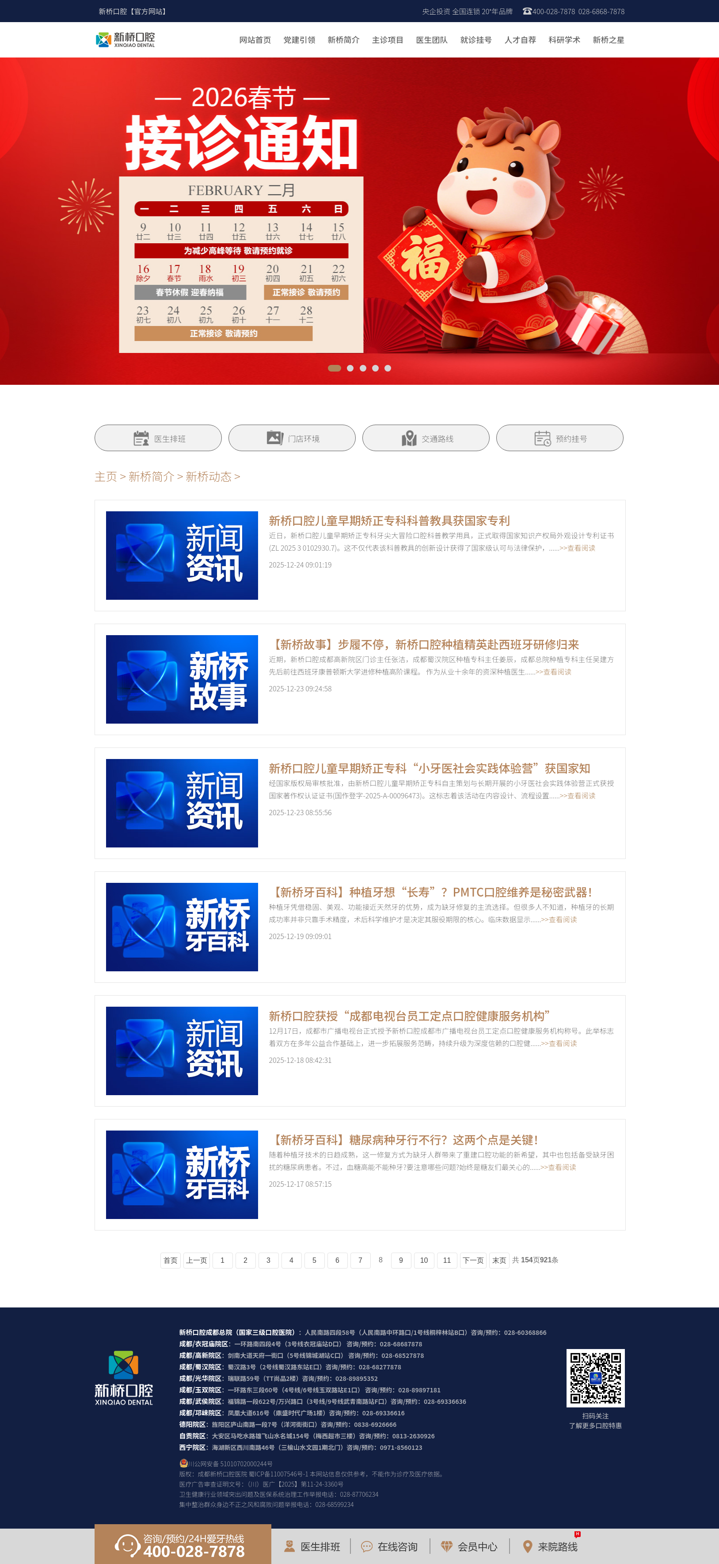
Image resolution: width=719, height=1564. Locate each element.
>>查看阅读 (577, 547)
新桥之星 (609, 39)
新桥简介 (344, 39)
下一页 (473, 1260)
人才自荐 (520, 39)
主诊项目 (388, 39)
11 (447, 1260)
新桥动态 (209, 476)
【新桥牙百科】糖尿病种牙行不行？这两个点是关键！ (407, 1139)
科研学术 (565, 39)
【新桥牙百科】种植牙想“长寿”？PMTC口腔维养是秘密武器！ (434, 891)
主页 (106, 476)
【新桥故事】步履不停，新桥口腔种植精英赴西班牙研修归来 (424, 644)
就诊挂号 (476, 39)
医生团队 (432, 39)
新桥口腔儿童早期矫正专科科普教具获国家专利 (389, 520)
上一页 (196, 1260)
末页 (499, 1260)
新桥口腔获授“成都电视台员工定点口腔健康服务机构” (412, 1015)
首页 (171, 1260)
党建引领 (300, 39)
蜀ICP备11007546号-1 (278, 1473)
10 (424, 1260)
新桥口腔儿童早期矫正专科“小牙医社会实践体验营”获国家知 (430, 767)
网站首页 (255, 39)
